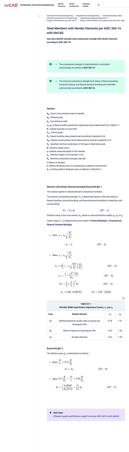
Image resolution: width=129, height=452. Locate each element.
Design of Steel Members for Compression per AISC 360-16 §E (102, 20)
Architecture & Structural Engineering (37, 5)
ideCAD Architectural (74, 5)
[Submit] (99, 5)
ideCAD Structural (61, 5)
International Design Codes (112, 16)
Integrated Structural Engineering (87, 16)
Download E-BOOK (86, 5)
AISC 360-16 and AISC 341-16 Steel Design (62, 18)
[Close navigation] (39, 16)
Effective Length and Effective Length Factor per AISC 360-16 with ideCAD (86, 416)
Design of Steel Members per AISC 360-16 (62, 20)
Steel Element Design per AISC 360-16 (94, 18)
